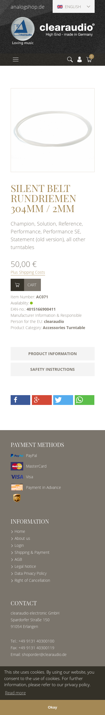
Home (20, 531)
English (69, 6)
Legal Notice (25, 566)
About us (22, 538)
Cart (31, 284)
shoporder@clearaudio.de (44, 654)
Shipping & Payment (32, 552)
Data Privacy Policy (30, 573)
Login (19, 545)
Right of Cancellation (32, 580)
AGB (18, 559)
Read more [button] (15, 692)
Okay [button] (52, 707)
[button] (21, 400)
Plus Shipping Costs (28, 272)
